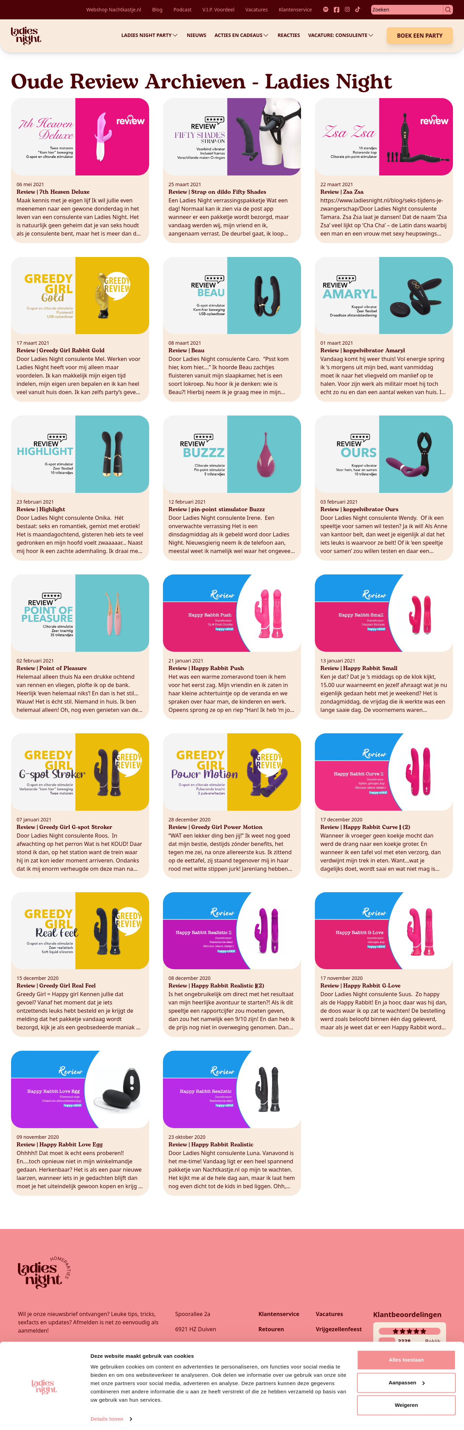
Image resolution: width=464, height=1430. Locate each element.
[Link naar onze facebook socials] (336, 10)
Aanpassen (407, 1380)
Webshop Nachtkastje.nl (113, 9)
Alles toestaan (406, 1357)
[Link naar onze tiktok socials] (357, 10)
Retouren (271, 1329)
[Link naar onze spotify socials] (326, 10)
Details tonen (106, 1416)
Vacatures (256, 9)
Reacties (289, 35)
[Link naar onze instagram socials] (347, 10)
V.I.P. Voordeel (218, 9)
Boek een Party (420, 35)
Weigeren (406, 1402)
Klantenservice (295, 9)
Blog (157, 9)
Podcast (183, 9)
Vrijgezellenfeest (339, 1329)
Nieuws (196, 35)
